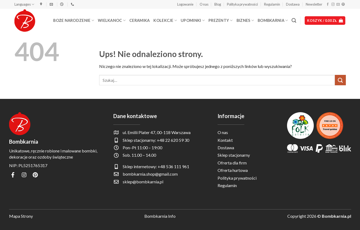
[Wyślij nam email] (338, 4)
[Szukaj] (294, 20)
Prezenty (220, 20)
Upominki (193, 20)
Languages (24, 4)
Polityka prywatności (242, 4)
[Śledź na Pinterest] (343, 4)
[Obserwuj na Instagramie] (333, 4)
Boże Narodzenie (73, 20)
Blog (217, 4)
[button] (185, 4)
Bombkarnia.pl (336, 216)
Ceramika (139, 20)
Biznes (245, 20)
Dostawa (293, 4)
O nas (204, 4)
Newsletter (314, 4)
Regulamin (272, 4)
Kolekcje (165, 20)
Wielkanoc (112, 20)
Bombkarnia (273, 20)
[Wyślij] (340, 80)
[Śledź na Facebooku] (327, 4)
